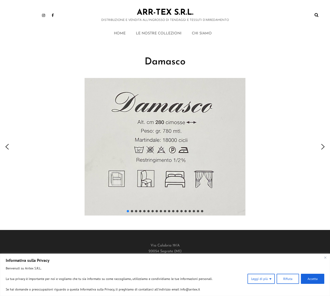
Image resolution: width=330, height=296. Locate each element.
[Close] (325, 257)
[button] (7, 146)
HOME (120, 33)
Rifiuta (287, 279)
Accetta (313, 279)
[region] (165, 275)
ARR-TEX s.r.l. (165, 13)
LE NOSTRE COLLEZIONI (159, 33)
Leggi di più (259, 279)
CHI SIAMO (202, 33)
